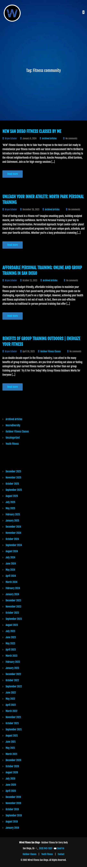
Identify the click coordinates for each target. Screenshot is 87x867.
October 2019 (12, 809)
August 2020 (12, 772)
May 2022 (10, 698)
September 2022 (14, 686)
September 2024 (14, 545)
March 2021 (11, 754)
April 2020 (11, 790)
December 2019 (13, 797)
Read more (12, 174)
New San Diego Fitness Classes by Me (31, 131)
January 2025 (12, 520)
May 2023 (10, 643)
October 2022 (12, 680)
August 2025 (12, 496)
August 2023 (12, 625)
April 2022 (11, 704)
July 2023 (10, 631)
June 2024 (11, 563)
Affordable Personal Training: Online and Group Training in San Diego (42, 270)
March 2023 (11, 655)
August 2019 (12, 821)
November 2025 (13, 477)
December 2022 (13, 674)
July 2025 (10, 502)
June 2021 (11, 741)
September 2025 (14, 489)
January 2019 (12, 827)
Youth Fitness (12, 443)
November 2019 (13, 803)
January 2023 (12, 668)
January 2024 (12, 594)
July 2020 (10, 778)
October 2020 (12, 766)
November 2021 (13, 717)
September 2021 (14, 729)
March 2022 (11, 711)
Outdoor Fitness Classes (50, 351)
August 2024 (12, 551)
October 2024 (12, 539)
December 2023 (13, 600)
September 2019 (14, 815)
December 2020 (13, 760)
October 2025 (12, 483)
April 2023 (11, 649)
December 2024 (13, 526)
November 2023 (13, 606)
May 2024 (10, 569)
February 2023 (13, 661)
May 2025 (10, 508)
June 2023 (11, 637)
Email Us (60, 848)
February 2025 (13, 514)
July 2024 (10, 557)
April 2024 (11, 575)
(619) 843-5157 (45, 848)
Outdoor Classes (29, 854)
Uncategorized (13, 437)
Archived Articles (49, 138)
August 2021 (12, 735)
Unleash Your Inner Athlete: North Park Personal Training (43, 199)
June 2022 (11, 692)
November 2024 (13, 532)
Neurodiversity (13, 425)
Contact (61, 854)
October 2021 (12, 723)
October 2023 (12, 612)
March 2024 (11, 582)
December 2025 (13, 471)
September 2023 (14, 618)
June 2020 (11, 784)
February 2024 (13, 588)
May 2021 (10, 747)
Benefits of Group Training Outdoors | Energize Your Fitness (41, 341)
